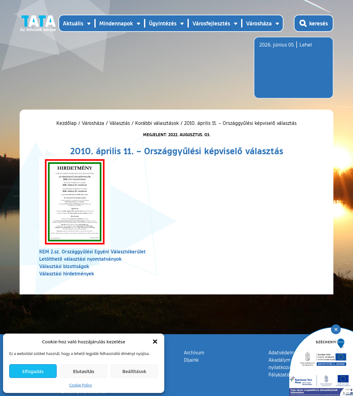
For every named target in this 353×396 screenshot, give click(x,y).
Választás (119, 123)
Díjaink (191, 360)
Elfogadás (33, 371)
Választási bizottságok (64, 266)
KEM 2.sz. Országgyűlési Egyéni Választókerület (92, 251)
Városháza (93, 123)
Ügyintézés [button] (162, 23)
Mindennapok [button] (116, 23)
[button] (155, 341)
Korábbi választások (157, 123)
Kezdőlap (67, 123)
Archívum (194, 352)
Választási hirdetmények (66, 273)
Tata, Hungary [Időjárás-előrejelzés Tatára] (293, 71)
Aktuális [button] (73, 23)
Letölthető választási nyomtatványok (80, 259)
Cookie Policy (80, 385)
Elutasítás (83, 371)
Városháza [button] (259, 23)
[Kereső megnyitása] (313, 23)
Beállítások (134, 371)
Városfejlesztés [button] (211, 23)
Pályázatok (280, 375)
